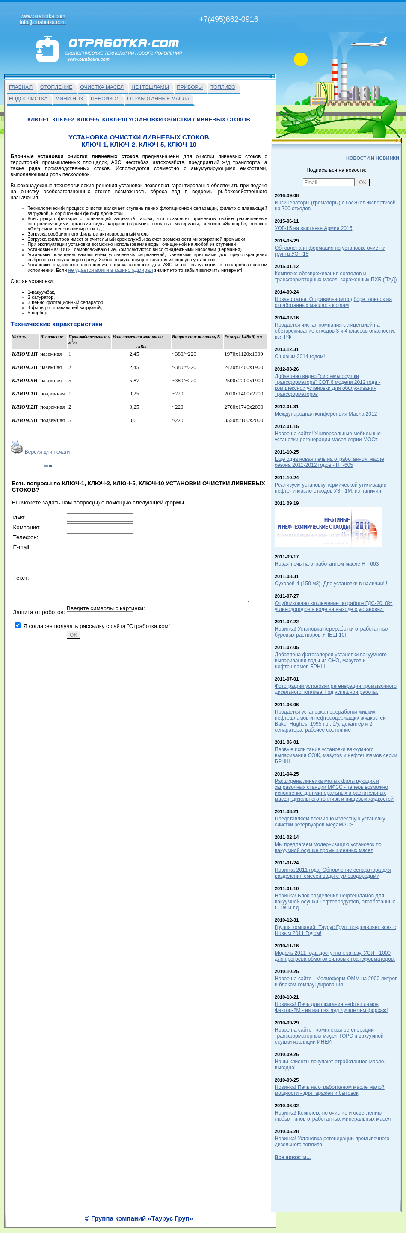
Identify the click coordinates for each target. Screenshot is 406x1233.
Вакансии (201, 1223)
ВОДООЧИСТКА (28, 99)
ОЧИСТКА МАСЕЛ (102, 87)
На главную (172, 1223)
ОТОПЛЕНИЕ (56, 87)
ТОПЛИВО (222, 87)
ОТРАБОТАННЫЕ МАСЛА (158, 99)
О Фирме (227, 1223)
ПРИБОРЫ (190, 87)
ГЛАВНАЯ (21, 87)
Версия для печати (40, 452)
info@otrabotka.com (329, 1215)
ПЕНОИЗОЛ (105, 99)
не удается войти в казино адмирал (110, 270)
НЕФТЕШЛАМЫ (150, 87)
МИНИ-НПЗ (69, 99)
